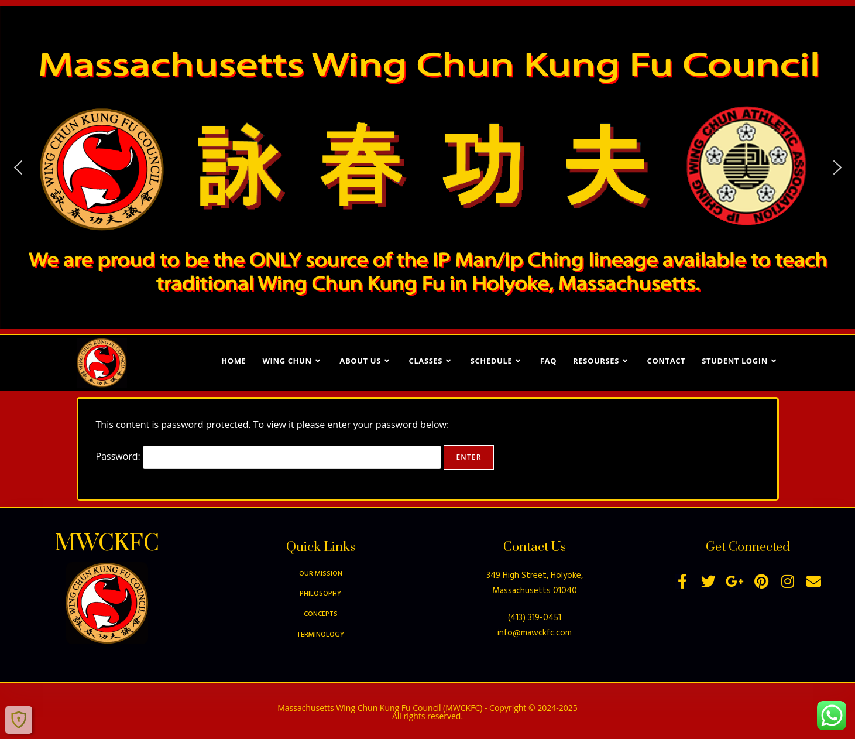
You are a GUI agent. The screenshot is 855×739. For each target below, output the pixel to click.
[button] (18, 167)
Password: (269, 456)
